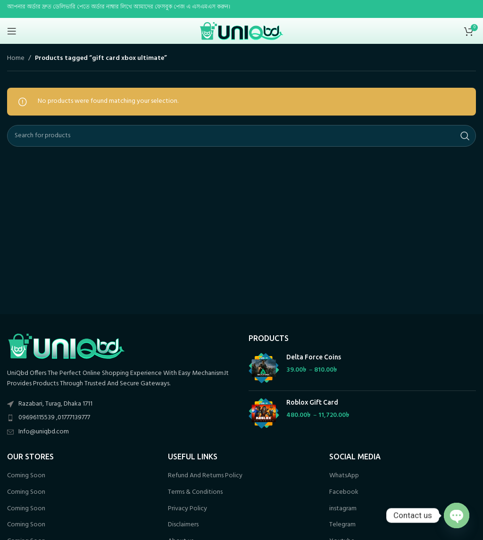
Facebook (343, 492)
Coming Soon (26, 476)
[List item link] (120, 418)
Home (16, 58)
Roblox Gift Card (312, 402)
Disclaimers (183, 525)
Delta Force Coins (313, 357)
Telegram (342, 525)
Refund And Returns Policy (205, 476)
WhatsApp (344, 476)
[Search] (241, 136)
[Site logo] (242, 30)
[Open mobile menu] (11, 31)
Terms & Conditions (195, 492)
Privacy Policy (187, 509)
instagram (343, 509)
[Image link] (66, 346)
